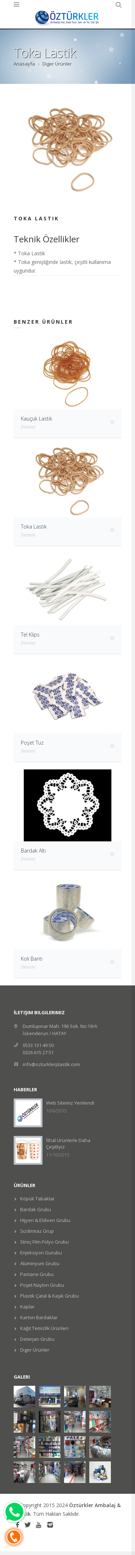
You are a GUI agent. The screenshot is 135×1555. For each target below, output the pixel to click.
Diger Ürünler (57, 63)
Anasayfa (24, 63)
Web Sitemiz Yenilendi (70, 1103)
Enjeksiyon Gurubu (40, 1252)
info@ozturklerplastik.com (51, 1064)
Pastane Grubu (36, 1274)
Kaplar (27, 1306)
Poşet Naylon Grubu (41, 1285)
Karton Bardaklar (38, 1317)
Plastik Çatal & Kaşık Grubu (49, 1296)
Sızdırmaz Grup (36, 1231)
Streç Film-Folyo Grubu (44, 1242)
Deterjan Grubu (36, 1339)
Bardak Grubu (35, 1209)
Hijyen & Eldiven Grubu (44, 1220)
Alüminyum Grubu (39, 1263)
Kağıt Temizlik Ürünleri (43, 1328)
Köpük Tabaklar (37, 1198)
